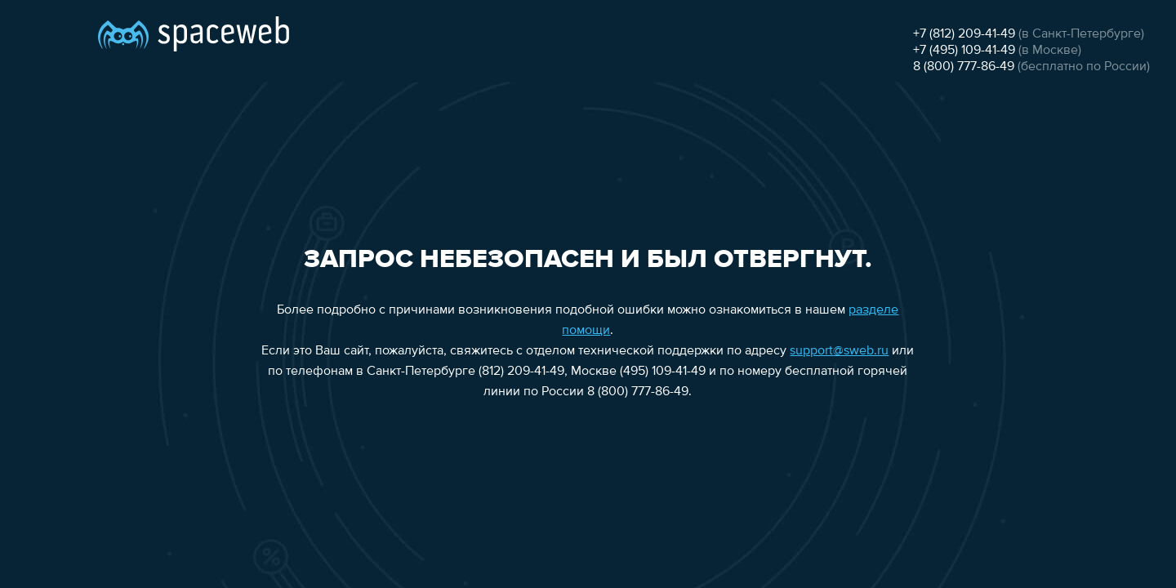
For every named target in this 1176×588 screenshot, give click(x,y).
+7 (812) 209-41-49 (964, 34)
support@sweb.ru (839, 351)
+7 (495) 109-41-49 (964, 50)
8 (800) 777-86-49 (963, 67)
